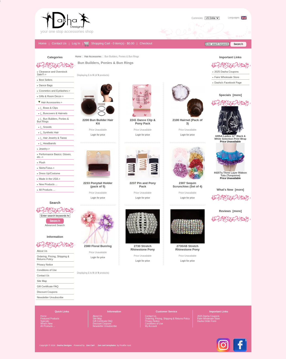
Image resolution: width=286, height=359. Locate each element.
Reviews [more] (230, 211)
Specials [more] (230, 95)
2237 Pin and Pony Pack (143, 184)
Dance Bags (45, 85)
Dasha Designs (64, 345)
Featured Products (50, 318)
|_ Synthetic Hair (48, 132)
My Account (151, 326)
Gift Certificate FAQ (48, 286)
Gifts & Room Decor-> (50, 96)
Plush (41, 162)
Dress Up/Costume (48, 173)
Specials (45, 321)
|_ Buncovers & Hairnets (52, 113)
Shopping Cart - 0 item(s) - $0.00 (112, 43)
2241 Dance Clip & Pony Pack (143, 121)
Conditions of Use (47, 270)
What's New (47, 323)
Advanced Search (55, 225)
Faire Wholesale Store (225, 77)
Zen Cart (90, 345)
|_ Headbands (46, 143)
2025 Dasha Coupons (225, 71)
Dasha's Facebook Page (227, 82)
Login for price (98, 135)
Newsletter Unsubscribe (50, 297)
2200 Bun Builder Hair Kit (97, 121)
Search (54, 203)
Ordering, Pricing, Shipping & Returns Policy (53, 257)
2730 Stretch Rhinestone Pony (143, 247)
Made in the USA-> (48, 178)
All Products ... (46, 189)
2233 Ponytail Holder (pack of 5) (97, 184)
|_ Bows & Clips (47, 107)
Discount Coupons (47, 292)
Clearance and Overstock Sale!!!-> (52, 73)
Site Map (42, 281)
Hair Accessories (92, 56)
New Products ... (47, 184)
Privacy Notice (45, 264)
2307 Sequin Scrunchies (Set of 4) (187, 184)
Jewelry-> (43, 148)
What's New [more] (230, 189)
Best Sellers (44, 79)
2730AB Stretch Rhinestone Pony (187, 247)
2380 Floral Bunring (98, 246)
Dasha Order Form (206, 321)
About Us (42, 251)
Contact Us (59, 43)
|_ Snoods (44, 127)
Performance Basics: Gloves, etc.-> (54, 155)
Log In (76, 43)
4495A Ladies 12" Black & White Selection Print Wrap (230, 136)
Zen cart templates (107, 345)
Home (42, 43)
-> (49, 102)
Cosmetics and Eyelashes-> (53, 90)
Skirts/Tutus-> (45, 168)
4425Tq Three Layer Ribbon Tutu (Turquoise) (230, 173)
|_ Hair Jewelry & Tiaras (52, 138)
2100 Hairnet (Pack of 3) (188, 121)
